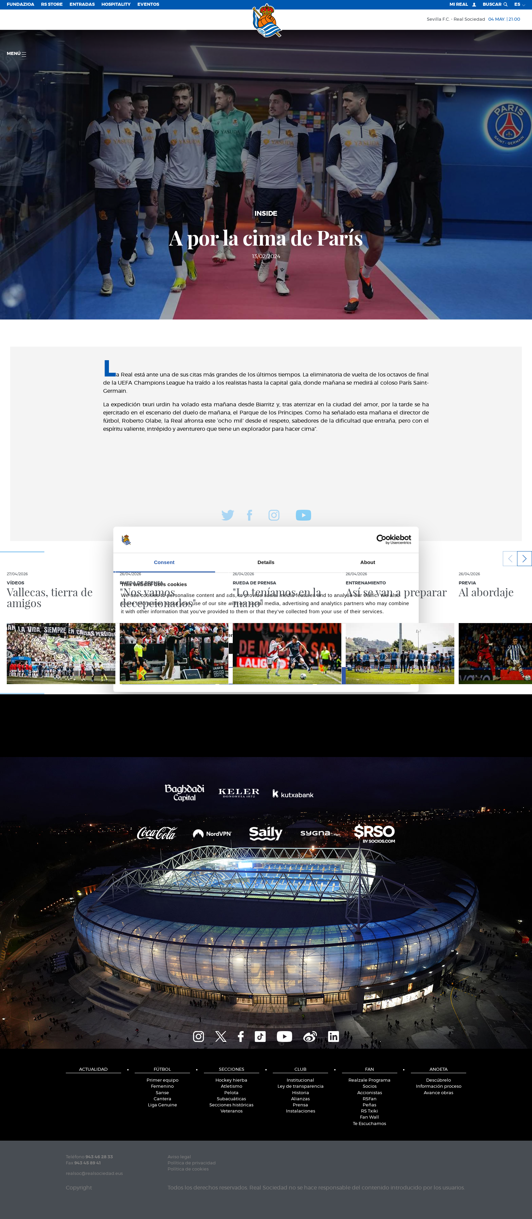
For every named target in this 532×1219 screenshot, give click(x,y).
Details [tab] (266, 562)
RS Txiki (369, 1111)
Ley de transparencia (301, 1086)
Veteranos (232, 1111)
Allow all (363, 675)
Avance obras (438, 1093)
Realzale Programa (369, 1080)
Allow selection (265, 675)
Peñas (369, 1105)
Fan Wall (369, 1117)
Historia (300, 1093)
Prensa (300, 1105)
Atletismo (231, 1086)
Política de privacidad (192, 1163)
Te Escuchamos (369, 1124)
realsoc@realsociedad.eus (94, 1174)
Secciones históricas (231, 1105)
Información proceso (438, 1086)
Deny (168, 675)
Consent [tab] (164, 562)
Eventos (148, 4)
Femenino (162, 1086)
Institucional (300, 1080)
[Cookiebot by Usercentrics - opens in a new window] (381, 540)
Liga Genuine (162, 1105)
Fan (369, 1069)
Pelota (231, 1093)
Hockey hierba (231, 1080)
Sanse (162, 1093)
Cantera (162, 1099)
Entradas (82, 4)
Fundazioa (20, 4)
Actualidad (93, 1069)
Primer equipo (162, 1080)
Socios (370, 1086)
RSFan (370, 1099)
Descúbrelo (438, 1080)
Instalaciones (300, 1111)
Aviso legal (179, 1157)
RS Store (52, 4)
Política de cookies (188, 1169)
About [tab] (367, 562)
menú (16, 54)
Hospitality (116, 4)
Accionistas (369, 1093)
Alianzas (300, 1099)
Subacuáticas (231, 1099)
